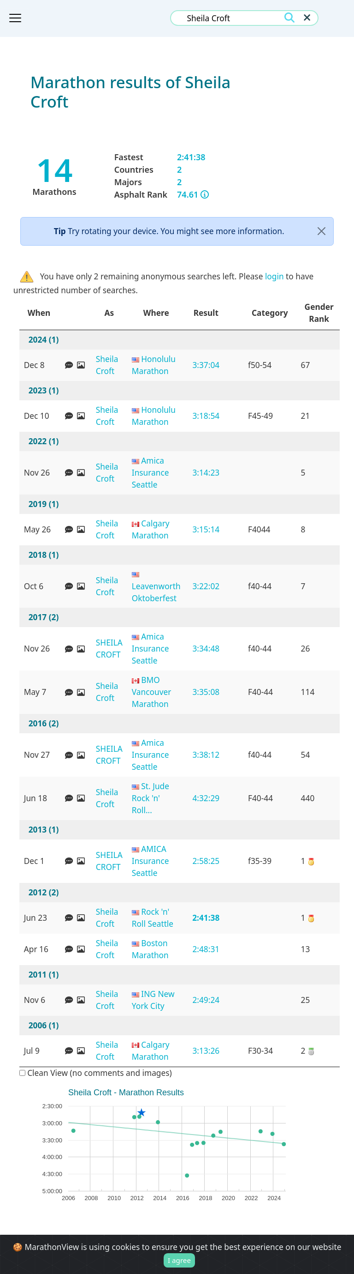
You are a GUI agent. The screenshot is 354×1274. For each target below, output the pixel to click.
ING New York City (153, 999)
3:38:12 (205, 754)
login (274, 276)
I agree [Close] (179, 1260)
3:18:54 (205, 415)
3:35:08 (205, 691)
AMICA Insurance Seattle (150, 860)
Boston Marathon (150, 948)
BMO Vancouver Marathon (151, 691)
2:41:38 (205, 917)
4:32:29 (205, 797)
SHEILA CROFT (109, 648)
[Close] (321, 231)
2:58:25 (205, 860)
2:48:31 (205, 948)
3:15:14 (205, 529)
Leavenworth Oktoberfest (156, 592)
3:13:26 (205, 1050)
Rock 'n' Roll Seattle (152, 917)
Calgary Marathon (151, 529)
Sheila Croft (107, 364)
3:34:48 (205, 648)
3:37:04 (205, 364)
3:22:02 (205, 586)
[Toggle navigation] (15, 18)
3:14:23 (205, 472)
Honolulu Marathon (154, 364)
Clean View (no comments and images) (95, 1072)
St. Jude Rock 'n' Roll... (150, 797)
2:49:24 (205, 999)
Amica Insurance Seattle (150, 472)
